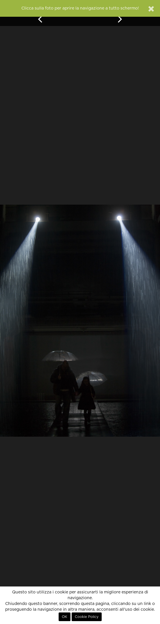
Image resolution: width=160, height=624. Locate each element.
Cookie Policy (86, 617)
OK (64, 617)
